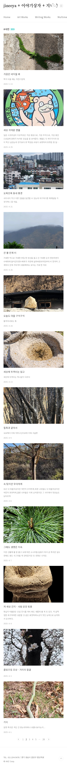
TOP (61, 758)
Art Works (22, 17)
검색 (54, 6)
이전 (18, 739)
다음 (48, 739)
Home (7, 17)
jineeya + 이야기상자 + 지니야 (31, 6)
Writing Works (43, 17)
